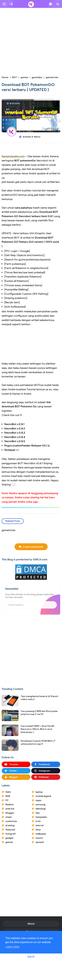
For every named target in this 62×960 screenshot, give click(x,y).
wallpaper (41, 833)
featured (10, 829)
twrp (38, 829)
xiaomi (39, 838)
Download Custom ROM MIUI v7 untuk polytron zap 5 (38, 742)
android (9, 808)
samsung (40, 804)
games (9, 842)
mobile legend (43, 796)
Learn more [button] (12, 946)
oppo (38, 800)
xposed (40, 842)
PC (6, 800)
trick (38, 821)
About (31, 923)
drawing (10, 825)
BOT (8, 109)
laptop (39, 792)
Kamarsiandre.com (13, 156)
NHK (7, 796)
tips (38, 812)
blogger (9, 812)
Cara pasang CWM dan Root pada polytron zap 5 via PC (39, 713)
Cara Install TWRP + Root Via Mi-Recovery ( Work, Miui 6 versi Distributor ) (38, 729)
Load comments (33, 546)
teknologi (41, 808)
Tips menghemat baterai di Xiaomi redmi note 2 (39, 698)
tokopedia (41, 817)
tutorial (39, 825)
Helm (8, 792)
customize (11, 821)
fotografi (10, 833)
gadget (9, 838)
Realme (9, 804)
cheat (8, 817)
